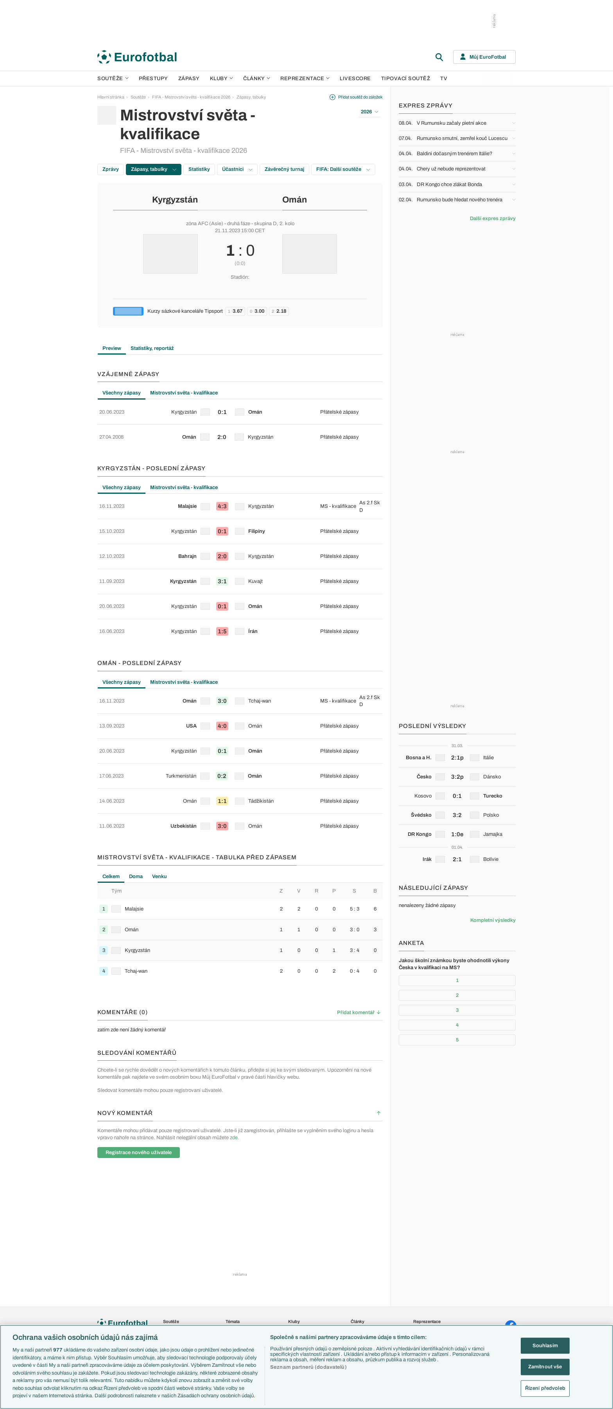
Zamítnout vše (545, 1367)
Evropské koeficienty (245, 1298)
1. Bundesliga (175, 1273)
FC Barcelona (301, 1298)
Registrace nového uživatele (139, 1071)
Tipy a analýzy (364, 1314)
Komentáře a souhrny (371, 1264)
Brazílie (420, 1314)
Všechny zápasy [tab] (121, 393)
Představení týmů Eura (247, 1248)
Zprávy (110, 169)
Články (357, 1239)
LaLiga (169, 1256)
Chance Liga (174, 1289)
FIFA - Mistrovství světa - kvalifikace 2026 (191, 97)
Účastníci (237, 169)
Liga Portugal (175, 1306)
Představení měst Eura (247, 1256)
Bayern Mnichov (303, 1289)
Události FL (236, 1281)
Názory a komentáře (370, 1273)
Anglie (419, 1264)
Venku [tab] (159, 795)
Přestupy (153, 78)
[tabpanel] (240, 418)
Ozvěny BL (236, 1289)
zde (234, 1055)
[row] (240, 409)
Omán (294, 199)
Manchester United (306, 1264)
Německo (422, 1289)
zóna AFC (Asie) (204, 223)
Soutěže (113, 78)
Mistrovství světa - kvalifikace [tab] (184, 393)
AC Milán (296, 1273)
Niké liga (171, 1298)
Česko (419, 1248)
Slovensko (423, 1256)
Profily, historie (364, 1298)
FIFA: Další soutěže (343, 169)
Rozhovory (361, 1306)
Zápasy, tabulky (251, 97)
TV (443, 78)
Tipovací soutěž (405, 78)
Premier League (178, 1248)
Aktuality (359, 1248)
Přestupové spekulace (247, 1314)
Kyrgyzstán (175, 199)
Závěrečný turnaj (284, 169)
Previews (359, 1256)
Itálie (417, 1281)
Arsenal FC (299, 1248)
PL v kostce (236, 1264)
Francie (420, 1273)
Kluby (221, 78)
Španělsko (423, 1298)
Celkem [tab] (111, 795)
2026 (369, 112)
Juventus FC (300, 1281)
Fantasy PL (236, 1273)
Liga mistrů (173, 1323)
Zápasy (189, 78)
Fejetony (359, 1281)
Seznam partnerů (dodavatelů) (308, 1367)
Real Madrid (299, 1306)
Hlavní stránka (110, 97)
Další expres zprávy (493, 218)
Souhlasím (545, 1345)
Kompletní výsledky (493, 920)
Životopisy (360, 1289)
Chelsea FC (299, 1256)
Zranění (233, 1323)
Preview (111, 348)
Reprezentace (305, 78)
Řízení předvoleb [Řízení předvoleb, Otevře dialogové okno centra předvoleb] (545, 1388)
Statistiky (199, 169)
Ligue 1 (169, 1281)
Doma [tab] (136, 795)
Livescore (355, 78)
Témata (233, 1239)
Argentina (422, 1306)
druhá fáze (238, 223)
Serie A (170, 1264)
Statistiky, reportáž (152, 348)
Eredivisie (172, 1314)
